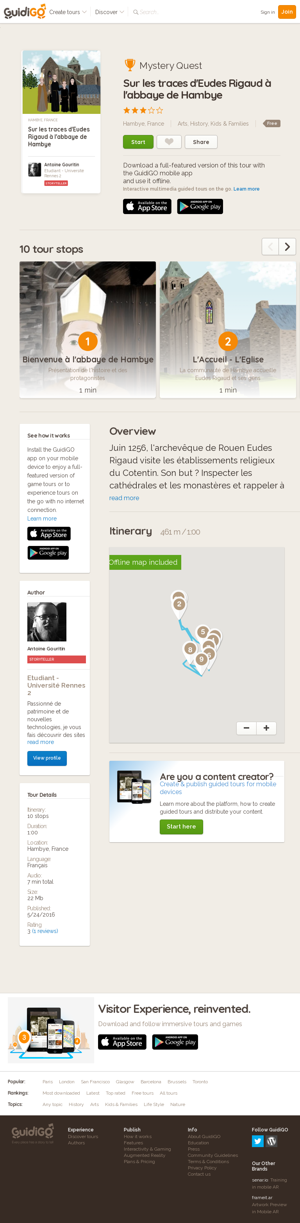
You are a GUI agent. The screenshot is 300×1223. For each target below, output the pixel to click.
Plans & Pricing (139, 1161)
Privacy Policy (202, 1168)
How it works (138, 1136)
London (67, 1081)
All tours (168, 1093)
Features (133, 1143)
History (199, 124)
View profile (47, 601)
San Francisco (95, 1081)
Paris (48, 1081)
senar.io (260, 1146)
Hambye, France (43, 120)
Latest (93, 1093)
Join (287, 11)
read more (40, 585)
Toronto (200, 1081)
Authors (76, 1143)
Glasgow (125, 1081)
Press (194, 1149)
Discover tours (83, 1136)
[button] (179, 608)
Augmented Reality (145, 1155)
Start (138, 142)
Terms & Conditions (208, 1161)
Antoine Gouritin (61, 165)
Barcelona (151, 1081)
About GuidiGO (204, 1136)
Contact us (199, 1174)
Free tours (143, 1093)
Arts (183, 124)
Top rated (115, 1093)
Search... (149, 12)
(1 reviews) (45, 774)
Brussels (177, 1081)
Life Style (154, 1104)
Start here (181, 826)
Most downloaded (61, 1093)
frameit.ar (262, 1164)
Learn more (247, 189)
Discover (110, 12)
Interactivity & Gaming (147, 1149)
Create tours (68, 12)
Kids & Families (230, 124)
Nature (177, 1104)
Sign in (268, 12)
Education (198, 1143)
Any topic (52, 1104)
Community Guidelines (213, 1155)
